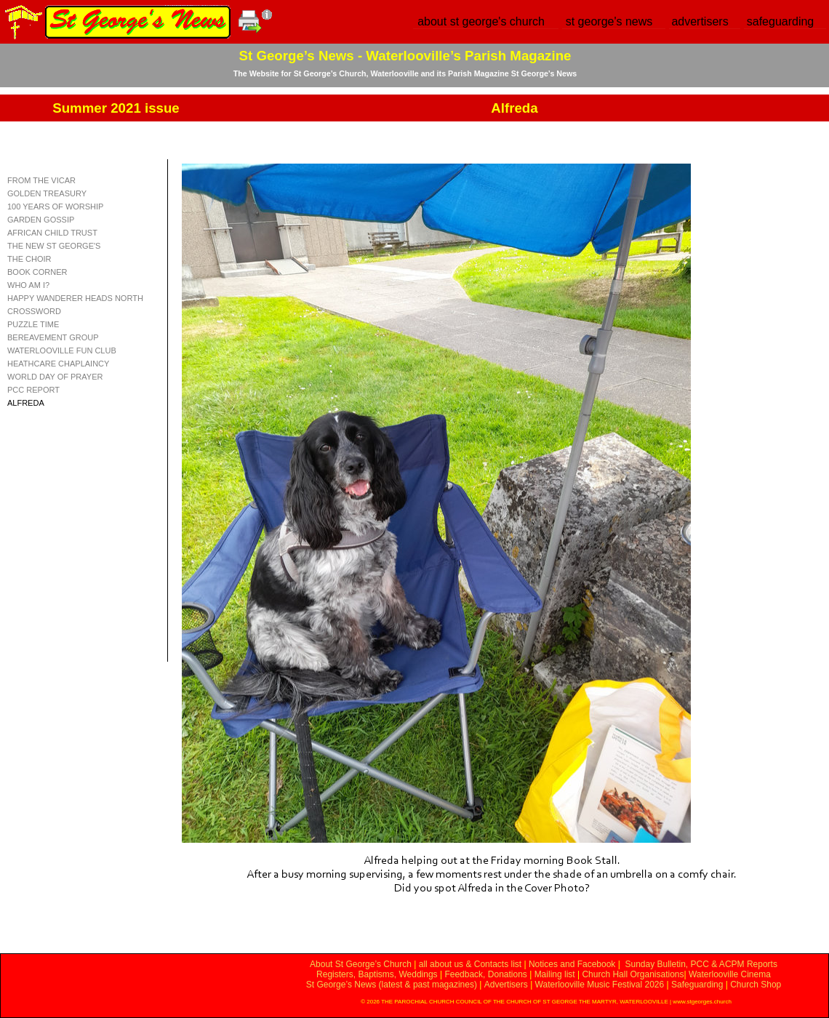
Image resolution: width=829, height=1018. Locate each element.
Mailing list (554, 974)
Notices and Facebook (572, 964)
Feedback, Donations (485, 974)
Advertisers (506, 984)
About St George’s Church (361, 964)
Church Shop (755, 984)
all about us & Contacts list (470, 964)
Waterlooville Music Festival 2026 (601, 984)
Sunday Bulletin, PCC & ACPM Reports (701, 964)
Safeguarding (697, 984)
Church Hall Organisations (633, 974)
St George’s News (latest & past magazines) (391, 984)
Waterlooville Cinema (730, 974)
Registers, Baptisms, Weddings (377, 974)
